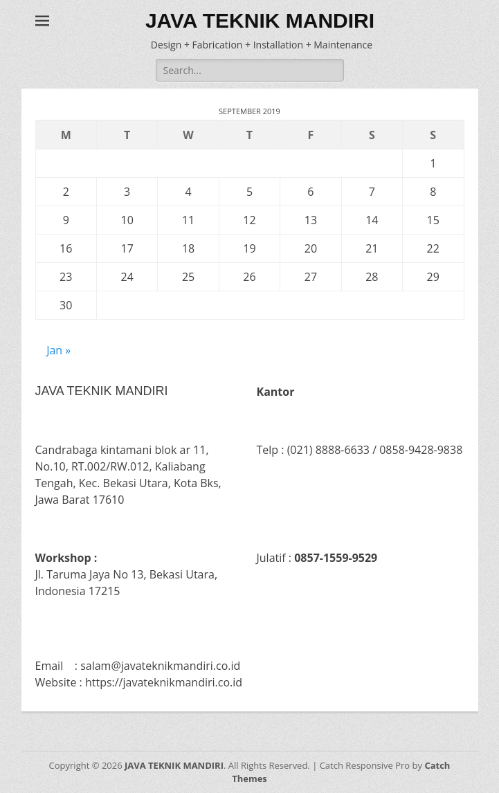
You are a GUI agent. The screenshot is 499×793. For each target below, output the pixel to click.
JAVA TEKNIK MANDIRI (259, 20)
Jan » (58, 350)
